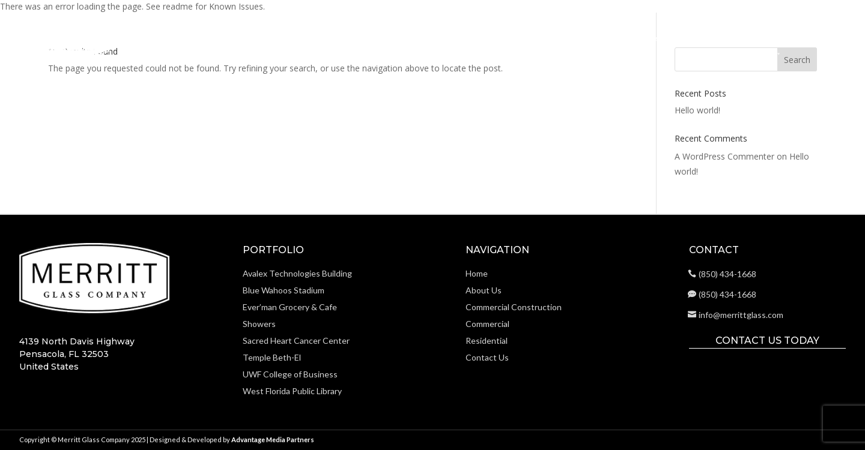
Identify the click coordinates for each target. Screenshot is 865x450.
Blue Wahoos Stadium (283, 290)
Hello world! (697, 110)
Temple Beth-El (272, 357)
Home (426, 39)
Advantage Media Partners (272, 439)
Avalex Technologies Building (297, 273)
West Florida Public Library (292, 391)
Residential (697, 39)
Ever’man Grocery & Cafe (290, 307)
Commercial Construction (551, 39)
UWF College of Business (290, 374)
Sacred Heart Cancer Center (296, 340)
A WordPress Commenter (724, 156)
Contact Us (816, 39)
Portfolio (757, 43)
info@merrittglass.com (741, 315)
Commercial (639, 39)
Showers (259, 324)
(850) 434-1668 (727, 274)
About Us (468, 39)
